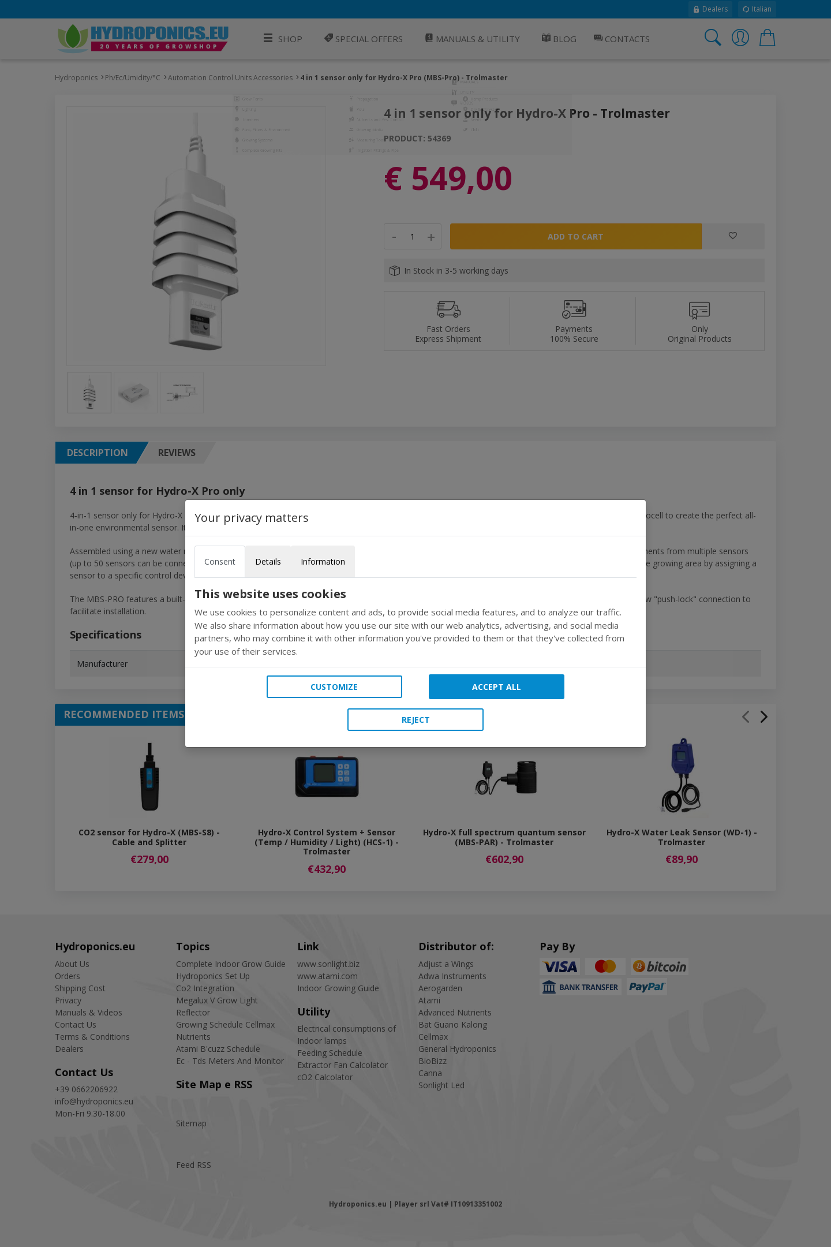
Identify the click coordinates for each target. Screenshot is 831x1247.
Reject (416, 719)
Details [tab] (268, 561)
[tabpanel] (415, 622)
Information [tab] (323, 561)
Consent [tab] (219, 561)
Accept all (496, 686)
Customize (334, 686)
